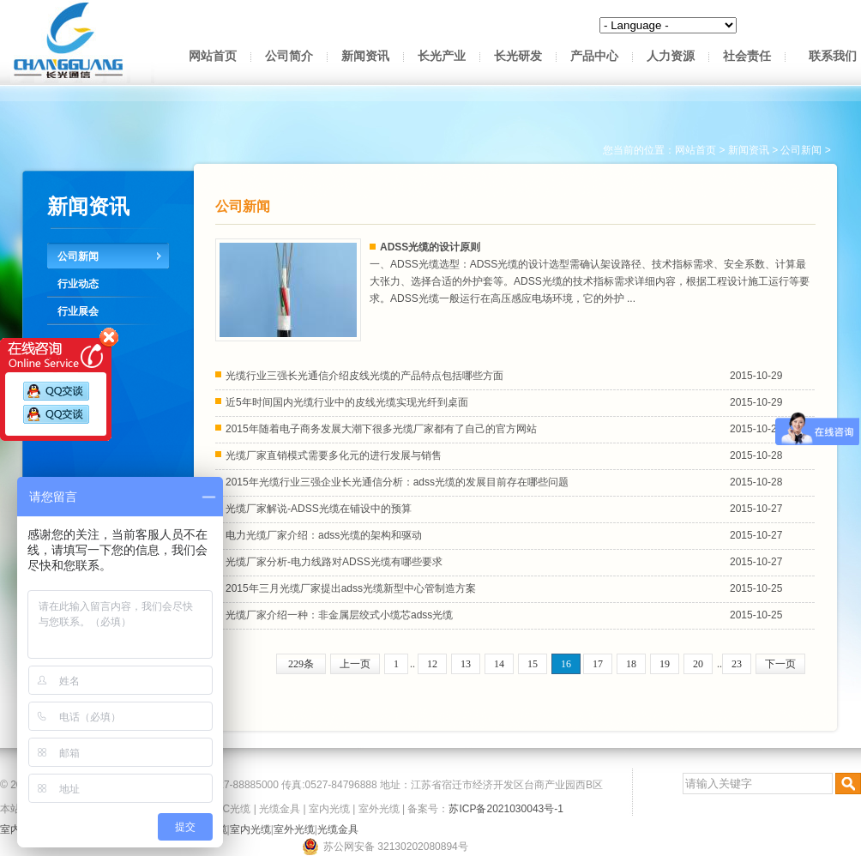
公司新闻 (78, 256)
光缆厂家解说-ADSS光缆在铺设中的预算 (319, 509)
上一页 (355, 664)
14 (499, 664)
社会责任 (747, 56)
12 (432, 664)
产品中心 (594, 56)
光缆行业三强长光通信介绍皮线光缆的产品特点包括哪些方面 (364, 376)
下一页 (780, 664)
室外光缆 (379, 809)
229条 (301, 664)
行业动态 (78, 284)
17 (598, 664)
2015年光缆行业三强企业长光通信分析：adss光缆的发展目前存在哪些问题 (397, 482)
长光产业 (442, 56)
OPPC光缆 (225, 809)
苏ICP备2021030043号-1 (506, 809)
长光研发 (518, 56)
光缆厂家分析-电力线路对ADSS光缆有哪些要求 (334, 562)
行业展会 (78, 311)
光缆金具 (279, 809)
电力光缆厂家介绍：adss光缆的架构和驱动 (324, 535)
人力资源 (671, 56)
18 (631, 664)
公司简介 (289, 56)
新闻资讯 (365, 56)
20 (698, 664)
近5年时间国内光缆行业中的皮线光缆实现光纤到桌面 (347, 402)
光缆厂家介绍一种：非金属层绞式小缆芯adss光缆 (339, 615)
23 (737, 664)
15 (532, 664)
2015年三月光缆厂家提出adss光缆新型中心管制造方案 (351, 588)
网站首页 (213, 56)
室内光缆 (329, 809)
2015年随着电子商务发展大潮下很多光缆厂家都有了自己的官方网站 (381, 429)
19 (664, 664)
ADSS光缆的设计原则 (430, 247)
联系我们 (833, 56)
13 (466, 664)
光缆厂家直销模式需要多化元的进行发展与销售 (334, 455)
